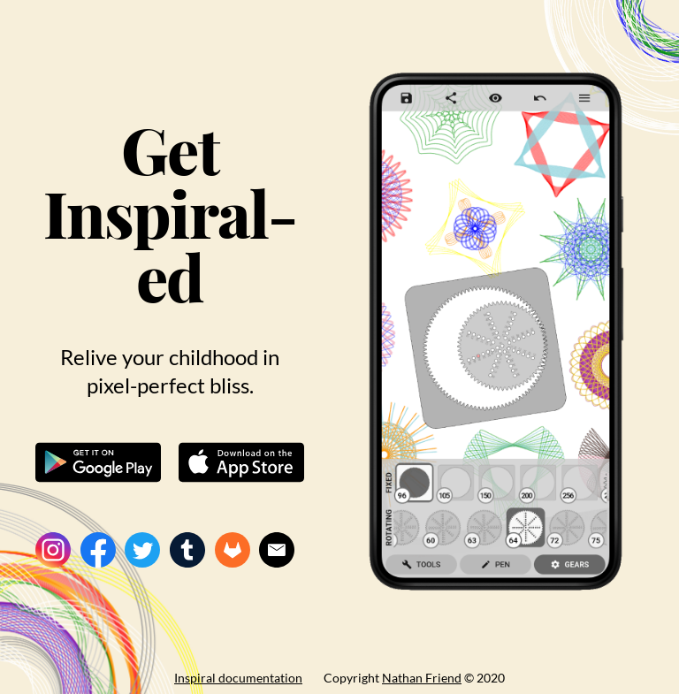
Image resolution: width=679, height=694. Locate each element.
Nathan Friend (422, 677)
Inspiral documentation (238, 677)
